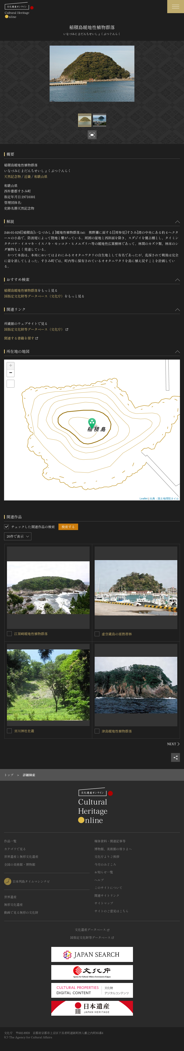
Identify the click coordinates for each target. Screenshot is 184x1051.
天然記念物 (12, 176)
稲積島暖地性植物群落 (21, 290)
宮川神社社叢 (24, 730)
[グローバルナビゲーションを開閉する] (175, 6)
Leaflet (144, 498)
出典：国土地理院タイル (164, 498)
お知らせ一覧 (103, 872)
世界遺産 (10, 897)
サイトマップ (103, 903)
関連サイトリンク (106, 895)
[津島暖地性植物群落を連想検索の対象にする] (97, 731)
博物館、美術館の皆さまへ (113, 849)
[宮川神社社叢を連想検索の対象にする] (9, 730)
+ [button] (10, 366)
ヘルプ (99, 880)
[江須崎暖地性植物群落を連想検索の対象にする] (9, 633)
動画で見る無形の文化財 (21, 912)
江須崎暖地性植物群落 (31, 633)
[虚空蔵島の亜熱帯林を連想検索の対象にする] (97, 634)
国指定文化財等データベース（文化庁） (34, 296)
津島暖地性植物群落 (117, 731)
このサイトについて (108, 887)
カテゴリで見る (15, 849)
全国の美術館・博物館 (19, 864)
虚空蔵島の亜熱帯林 (117, 634)
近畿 (27, 176)
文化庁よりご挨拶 (106, 856)
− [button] (10, 373)
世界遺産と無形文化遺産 (21, 856)
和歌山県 (40, 176)
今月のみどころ (105, 864)
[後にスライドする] (173, 744)
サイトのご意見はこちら (111, 911)
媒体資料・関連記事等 (110, 841)
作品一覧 (10, 841)
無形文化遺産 (13, 904)
